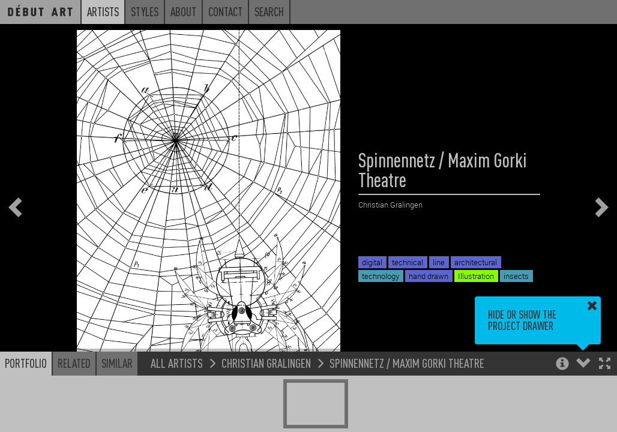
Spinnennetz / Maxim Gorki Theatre (407, 363)
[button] (604, 364)
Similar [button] (117, 363)
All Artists (177, 363)
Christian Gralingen (266, 363)
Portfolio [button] (26, 363)
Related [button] (74, 363)
